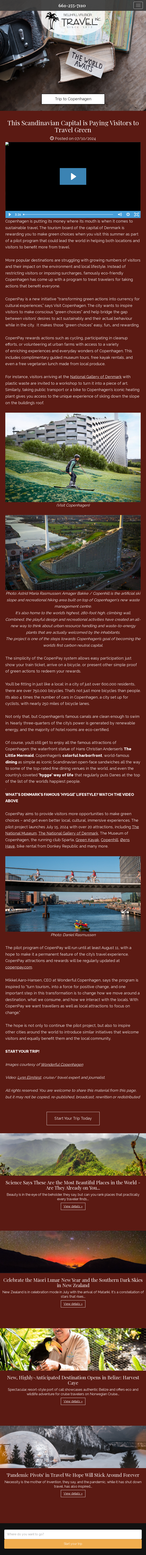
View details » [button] (73, 1206)
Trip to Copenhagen (73, 99)
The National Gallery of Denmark (68, 833)
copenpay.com (18, 967)
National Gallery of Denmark (96, 376)
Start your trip (73, 1543)
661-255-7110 (72, 5)
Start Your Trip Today (73, 1118)
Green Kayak (87, 840)
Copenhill (109, 840)
